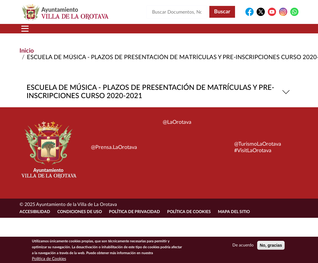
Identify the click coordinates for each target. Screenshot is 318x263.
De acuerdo (243, 247)
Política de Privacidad (134, 212)
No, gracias (271, 246)
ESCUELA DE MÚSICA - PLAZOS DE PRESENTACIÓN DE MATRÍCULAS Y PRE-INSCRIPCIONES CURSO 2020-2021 (159, 92)
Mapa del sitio (234, 212)
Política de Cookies (189, 212)
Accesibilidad (34, 212)
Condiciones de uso (79, 212)
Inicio (26, 51)
